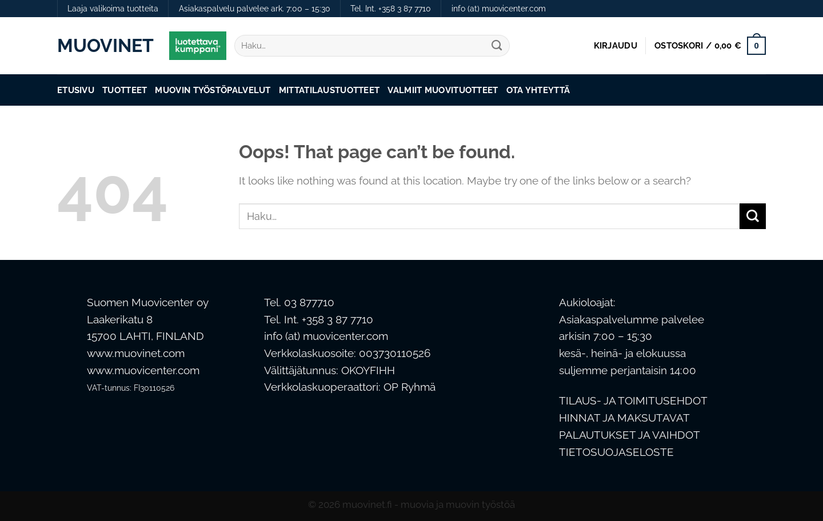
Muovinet (104, 46)
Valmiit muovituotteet (442, 90)
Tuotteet (124, 90)
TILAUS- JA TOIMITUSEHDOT (633, 401)
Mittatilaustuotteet (329, 90)
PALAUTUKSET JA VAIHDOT (629, 435)
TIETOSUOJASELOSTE (616, 452)
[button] (615, 45)
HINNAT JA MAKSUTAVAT (624, 418)
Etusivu (75, 90)
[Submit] (497, 46)
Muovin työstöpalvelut (212, 90)
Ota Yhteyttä (538, 90)
